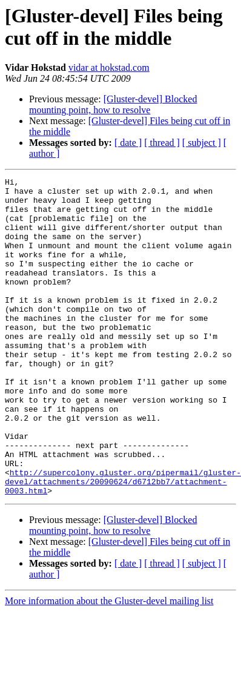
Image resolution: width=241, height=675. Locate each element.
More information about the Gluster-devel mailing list (109, 664)
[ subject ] (201, 142)
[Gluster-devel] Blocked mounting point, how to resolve (113, 104)
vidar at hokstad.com (109, 67)
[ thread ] (162, 142)
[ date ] (128, 142)
